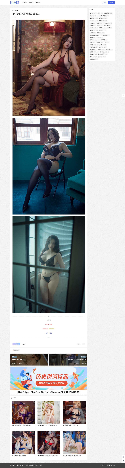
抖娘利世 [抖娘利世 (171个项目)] (102, 30)
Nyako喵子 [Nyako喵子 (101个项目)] (94, 18)
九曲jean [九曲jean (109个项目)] (100, 23)
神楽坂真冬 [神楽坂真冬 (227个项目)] (94, 47)
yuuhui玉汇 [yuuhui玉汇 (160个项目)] (94, 20)
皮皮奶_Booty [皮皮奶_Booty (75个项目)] (101, 44)
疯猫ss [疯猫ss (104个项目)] (100, 42)
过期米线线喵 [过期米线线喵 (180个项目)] (94, 52)
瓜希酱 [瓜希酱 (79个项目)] (92, 42)
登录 (105, 2)
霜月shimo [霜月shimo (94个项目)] (93, 56)
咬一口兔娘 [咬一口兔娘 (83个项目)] (107, 25)
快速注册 (111, 2)
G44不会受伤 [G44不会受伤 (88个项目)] (108, 13)
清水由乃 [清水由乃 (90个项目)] (104, 40)
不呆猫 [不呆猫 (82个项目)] (92, 23)
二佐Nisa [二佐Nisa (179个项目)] (108, 23)
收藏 (23, 344)
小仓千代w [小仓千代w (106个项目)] (94, 30)
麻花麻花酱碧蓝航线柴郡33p (72, 455)
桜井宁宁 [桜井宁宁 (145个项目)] (106, 35)
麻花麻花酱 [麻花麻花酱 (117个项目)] (94, 59)
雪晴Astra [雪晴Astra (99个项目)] (93, 54)
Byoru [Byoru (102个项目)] (92, 13)
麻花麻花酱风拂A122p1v (18, 359)
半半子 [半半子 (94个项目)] (100, 25)
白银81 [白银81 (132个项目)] (93, 44)
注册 (51, 333)
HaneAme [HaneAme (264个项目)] (93, 15)
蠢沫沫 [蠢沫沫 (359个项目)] (101, 49)
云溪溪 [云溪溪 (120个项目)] (93, 25)
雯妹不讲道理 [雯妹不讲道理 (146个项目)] (102, 54)
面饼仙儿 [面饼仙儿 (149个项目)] (101, 56)
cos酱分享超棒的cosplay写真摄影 (33, 465)
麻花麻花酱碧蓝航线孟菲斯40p (21, 425)
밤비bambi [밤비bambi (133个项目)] (103, 20)
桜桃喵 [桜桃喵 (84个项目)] (92, 37)
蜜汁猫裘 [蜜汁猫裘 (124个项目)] (93, 49)
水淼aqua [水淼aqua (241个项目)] (100, 37)
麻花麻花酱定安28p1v (19, 455)
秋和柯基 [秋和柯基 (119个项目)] (102, 47)
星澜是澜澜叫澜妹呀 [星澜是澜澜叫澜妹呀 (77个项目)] (95, 35)
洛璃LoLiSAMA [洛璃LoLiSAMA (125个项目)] (95, 40)
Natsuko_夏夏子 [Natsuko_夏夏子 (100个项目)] (104, 15)
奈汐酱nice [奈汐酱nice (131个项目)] (94, 28)
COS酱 (21, 465)
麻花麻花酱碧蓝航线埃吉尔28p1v (48, 455)
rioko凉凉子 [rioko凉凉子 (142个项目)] (103, 18)
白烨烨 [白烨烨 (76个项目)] (106, 42)
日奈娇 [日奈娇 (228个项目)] (93, 32)
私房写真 (15, 10)
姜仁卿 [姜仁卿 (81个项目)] (109, 28)
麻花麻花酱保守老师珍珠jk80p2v (77, 359)
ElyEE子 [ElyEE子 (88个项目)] (100, 13)
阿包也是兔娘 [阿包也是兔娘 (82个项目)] (104, 52)
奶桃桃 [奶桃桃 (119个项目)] (102, 28)
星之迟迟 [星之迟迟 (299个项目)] (100, 32)
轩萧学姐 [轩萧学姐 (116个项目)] (109, 49)
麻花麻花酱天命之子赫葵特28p (47, 425)
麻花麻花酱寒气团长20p (70, 425)
